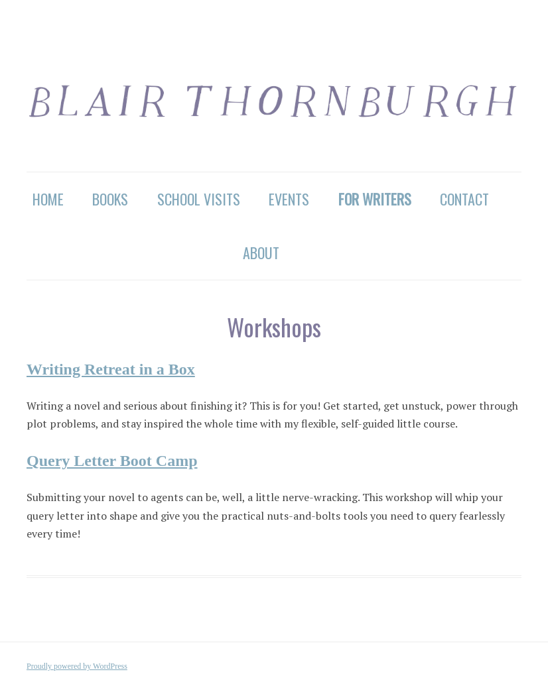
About (261, 252)
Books (110, 198)
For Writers (374, 198)
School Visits (198, 198)
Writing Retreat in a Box (111, 369)
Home (48, 198)
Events (289, 198)
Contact (464, 198)
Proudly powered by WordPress (77, 666)
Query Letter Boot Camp (112, 460)
